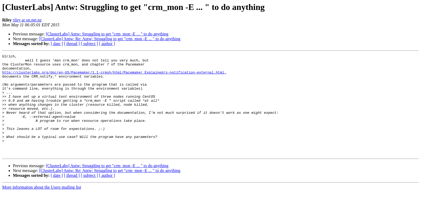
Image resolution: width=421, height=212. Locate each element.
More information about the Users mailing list (41, 207)
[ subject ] (89, 43)
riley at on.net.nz (27, 20)
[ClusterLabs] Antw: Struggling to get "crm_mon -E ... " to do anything (107, 34)
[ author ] (107, 43)
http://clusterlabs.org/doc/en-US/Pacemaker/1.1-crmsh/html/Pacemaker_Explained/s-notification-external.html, (114, 76)
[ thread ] (72, 43)
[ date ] (57, 43)
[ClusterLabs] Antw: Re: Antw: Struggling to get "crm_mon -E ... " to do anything (109, 38)
